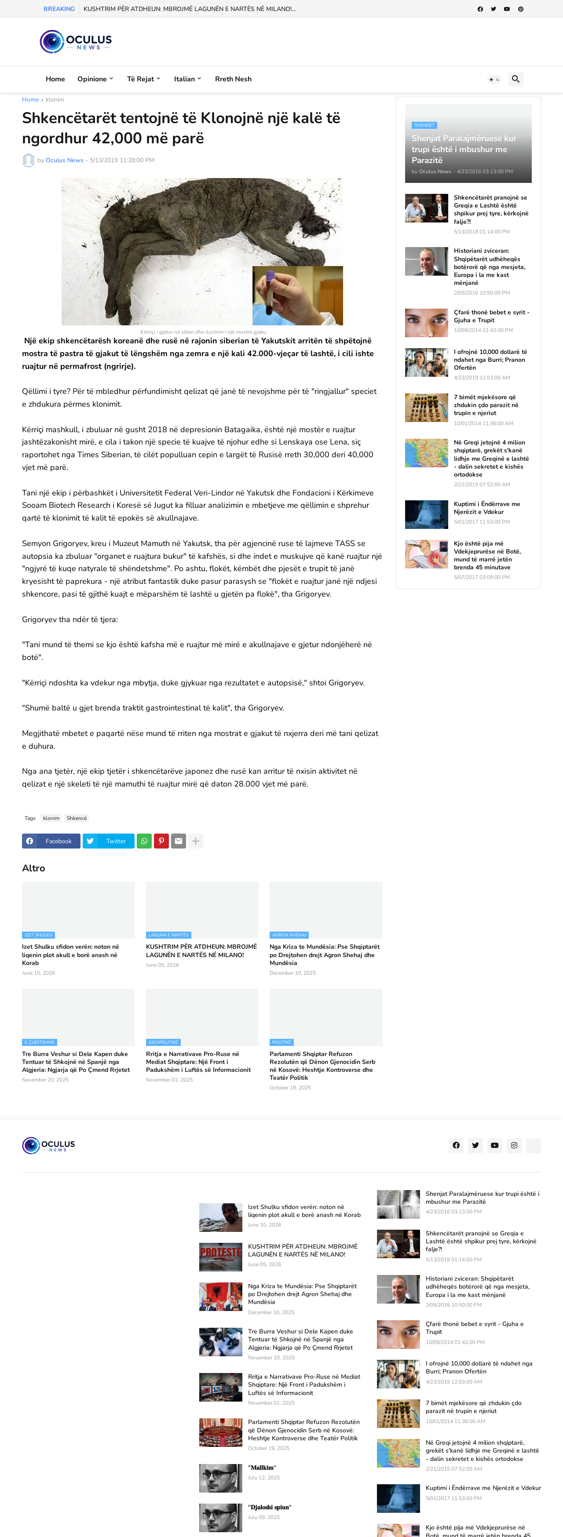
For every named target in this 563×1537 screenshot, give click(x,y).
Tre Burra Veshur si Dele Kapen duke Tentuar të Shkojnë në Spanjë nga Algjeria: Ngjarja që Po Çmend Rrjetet (76, 1062)
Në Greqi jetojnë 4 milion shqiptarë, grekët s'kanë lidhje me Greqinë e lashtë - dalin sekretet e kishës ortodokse (491, 459)
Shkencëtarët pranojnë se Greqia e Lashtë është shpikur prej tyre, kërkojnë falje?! (491, 210)
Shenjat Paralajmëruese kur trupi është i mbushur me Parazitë (482, 1198)
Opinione (92, 79)
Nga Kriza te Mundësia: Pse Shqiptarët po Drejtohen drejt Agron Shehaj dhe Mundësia (325, 955)
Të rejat (140, 79)
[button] (494, 79)
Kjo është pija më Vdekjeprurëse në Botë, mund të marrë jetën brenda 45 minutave (487, 556)
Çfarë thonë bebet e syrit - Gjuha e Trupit (492, 316)
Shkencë (77, 818)
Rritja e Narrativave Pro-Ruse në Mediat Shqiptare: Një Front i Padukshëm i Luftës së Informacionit (198, 1062)
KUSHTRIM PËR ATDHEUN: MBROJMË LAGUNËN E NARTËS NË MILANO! (201, 951)
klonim (55, 100)
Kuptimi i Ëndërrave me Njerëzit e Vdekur (487, 508)
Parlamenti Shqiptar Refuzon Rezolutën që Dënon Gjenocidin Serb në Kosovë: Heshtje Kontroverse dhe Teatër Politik (322, 1066)
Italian (184, 79)
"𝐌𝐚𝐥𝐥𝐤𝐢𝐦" (262, 1468)
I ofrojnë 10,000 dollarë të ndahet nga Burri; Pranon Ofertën (490, 360)
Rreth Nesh (233, 79)
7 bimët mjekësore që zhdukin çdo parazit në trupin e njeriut (486, 405)
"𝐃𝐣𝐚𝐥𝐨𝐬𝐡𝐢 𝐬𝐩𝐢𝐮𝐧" (270, 1508)
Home (55, 79)
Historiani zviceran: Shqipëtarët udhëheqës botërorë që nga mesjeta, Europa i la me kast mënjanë (489, 267)
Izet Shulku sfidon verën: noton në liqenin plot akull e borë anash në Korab (70, 955)
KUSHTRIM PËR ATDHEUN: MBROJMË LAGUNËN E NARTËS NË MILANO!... (190, 9)
